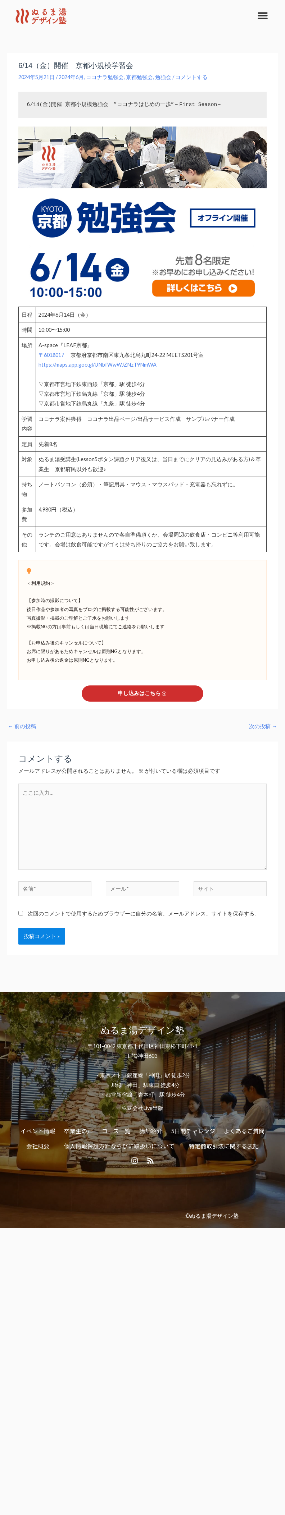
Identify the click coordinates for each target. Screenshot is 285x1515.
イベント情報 (38, 1130)
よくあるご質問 (244, 1130)
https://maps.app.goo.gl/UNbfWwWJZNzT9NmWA (98, 365)
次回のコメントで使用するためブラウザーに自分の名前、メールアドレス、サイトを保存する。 (144, 913)
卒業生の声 (78, 1130)
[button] (262, 15)
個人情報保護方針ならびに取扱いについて (119, 1146)
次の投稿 (263, 726)
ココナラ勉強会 (105, 77)
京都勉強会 (139, 77)
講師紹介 (151, 1130)
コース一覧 (116, 1130)
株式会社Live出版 (142, 1108)
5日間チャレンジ (193, 1130)
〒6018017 (52, 355)
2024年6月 (71, 77)
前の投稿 (22, 726)
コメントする (191, 77)
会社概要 (38, 1146)
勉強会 (163, 77)
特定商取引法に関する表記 (224, 1146)
